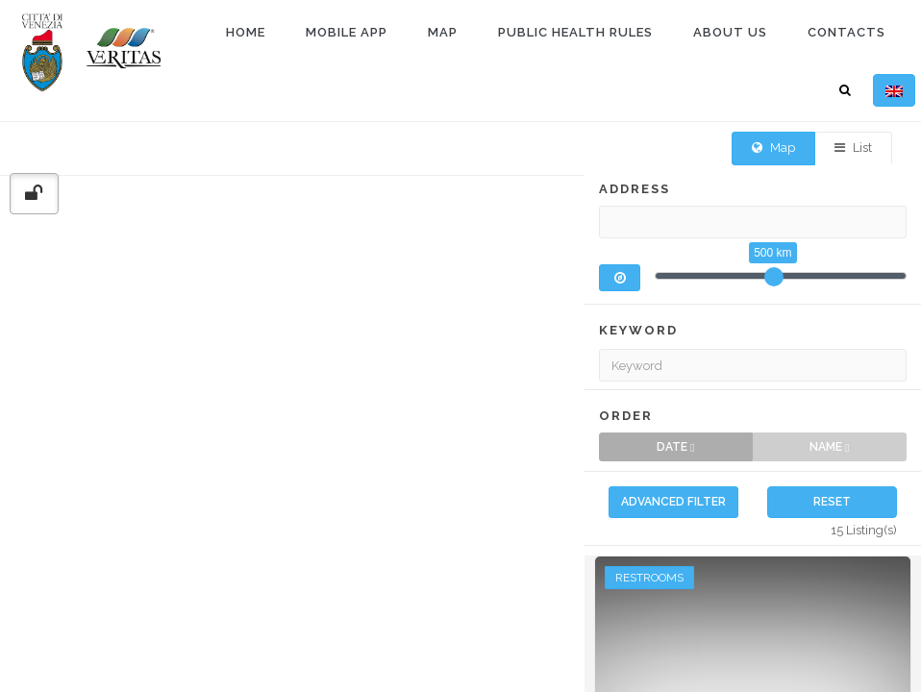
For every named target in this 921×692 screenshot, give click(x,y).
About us (730, 32)
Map (443, 32)
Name (829, 460)
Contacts (846, 32)
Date (675, 460)
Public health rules (575, 32)
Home (245, 32)
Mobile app (346, 32)
